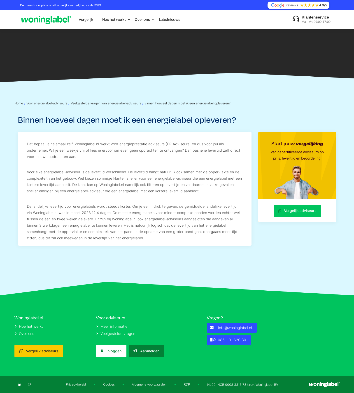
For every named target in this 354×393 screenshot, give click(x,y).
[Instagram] (30, 384)
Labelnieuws (169, 19)
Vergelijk (86, 19)
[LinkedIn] (19, 384)
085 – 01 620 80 (228, 340)
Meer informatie (111, 326)
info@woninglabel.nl (231, 327)
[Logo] (46, 19)
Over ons (142, 19)
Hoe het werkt (114, 19)
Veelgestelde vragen (115, 333)
